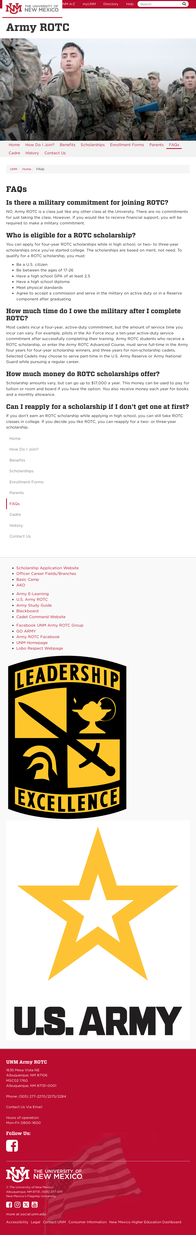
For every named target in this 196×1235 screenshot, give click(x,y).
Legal (35, 1222)
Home (14, 145)
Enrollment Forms (127, 145)
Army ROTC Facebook (38, 637)
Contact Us (55, 153)
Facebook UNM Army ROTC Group (49, 625)
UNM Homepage (32, 642)
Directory (110, 4)
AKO (20, 585)
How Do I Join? (39, 145)
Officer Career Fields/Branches (46, 573)
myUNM (89, 4)
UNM (13, 169)
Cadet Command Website (41, 617)
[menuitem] (14, 145)
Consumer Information (87, 1222)
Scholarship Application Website (47, 568)
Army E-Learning (32, 594)
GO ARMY (26, 631)
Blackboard (27, 611)
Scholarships (93, 145)
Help (130, 4)
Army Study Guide (34, 605)
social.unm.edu (33, 1214)
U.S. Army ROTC (32, 599)
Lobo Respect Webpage (39, 648)
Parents (156, 145)
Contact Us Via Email (24, 1107)
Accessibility (17, 1222)
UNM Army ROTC (26, 1062)
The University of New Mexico (32, 9)
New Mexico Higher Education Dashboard (145, 1222)
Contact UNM (54, 1222)
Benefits (67, 145)
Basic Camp (27, 579)
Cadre (14, 153)
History (32, 153)
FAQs (174, 145)
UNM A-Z (67, 4)
